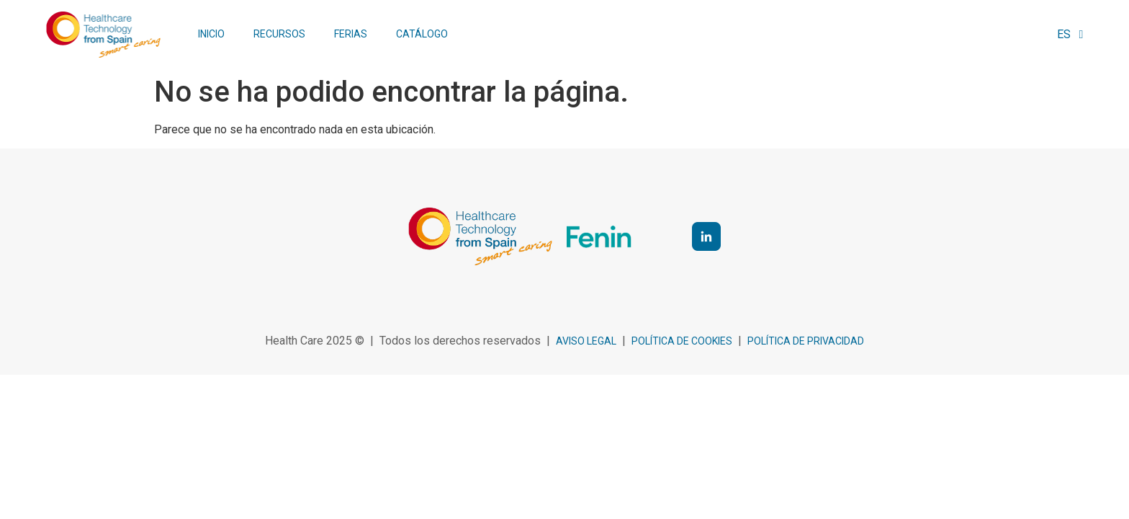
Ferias (350, 34)
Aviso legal (586, 341)
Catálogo (422, 34)
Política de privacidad (805, 341)
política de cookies (681, 341)
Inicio (211, 34)
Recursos (279, 34)
